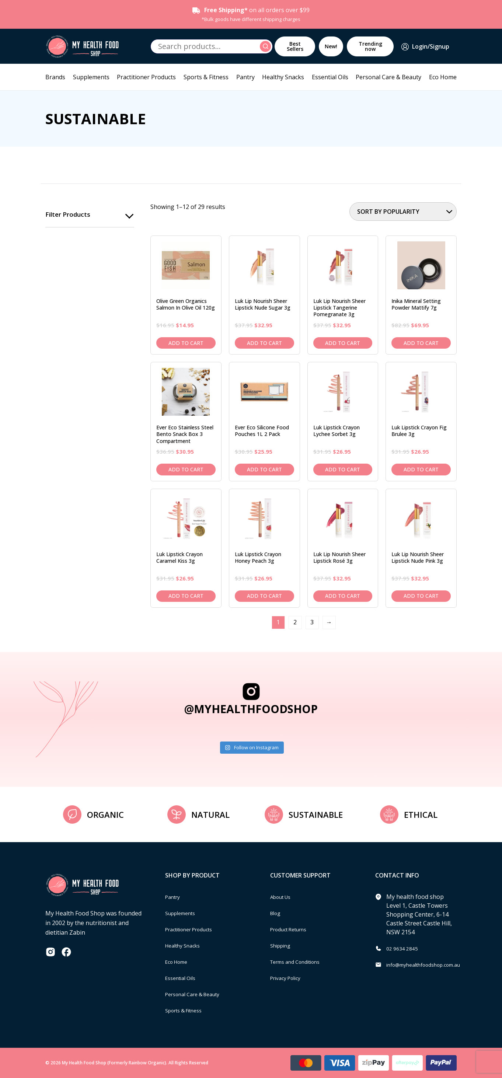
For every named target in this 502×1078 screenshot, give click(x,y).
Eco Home (443, 77)
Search (266, 46)
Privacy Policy (288, 978)
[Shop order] (403, 211)
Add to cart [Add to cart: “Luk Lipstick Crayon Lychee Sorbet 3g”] (342, 469)
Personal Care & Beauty (388, 77)
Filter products (69, 214)
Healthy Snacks (283, 77)
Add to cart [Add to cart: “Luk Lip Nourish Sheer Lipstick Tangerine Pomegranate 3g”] (342, 342)
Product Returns (293, 929)
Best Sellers (295, 46)
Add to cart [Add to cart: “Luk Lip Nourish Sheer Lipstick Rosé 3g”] (342, 595)
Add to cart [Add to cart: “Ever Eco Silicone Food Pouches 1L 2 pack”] (264, 469)
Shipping (282, 945)
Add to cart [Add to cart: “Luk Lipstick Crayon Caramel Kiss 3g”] (185, 595)
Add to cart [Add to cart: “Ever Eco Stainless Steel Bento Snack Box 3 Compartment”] (185, 469)
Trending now (370, 46)
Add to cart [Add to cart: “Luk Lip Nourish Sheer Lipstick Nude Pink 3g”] (421, 595)
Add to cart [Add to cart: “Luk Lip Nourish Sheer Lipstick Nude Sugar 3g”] (264, 342)
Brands (55, 77)
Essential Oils (330, 77)
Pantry (245, 77)
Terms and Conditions (300, 961)
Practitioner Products (146, 77)
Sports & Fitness (206, 77)
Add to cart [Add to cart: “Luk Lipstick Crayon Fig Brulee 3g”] (421, 469)
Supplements (91, 77)
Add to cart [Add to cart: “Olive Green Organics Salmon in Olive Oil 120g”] (185, 342)
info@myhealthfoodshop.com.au (431, 964)
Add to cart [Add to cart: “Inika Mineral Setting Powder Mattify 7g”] (421, 342)
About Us (283, 897)
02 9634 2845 (404, 948)
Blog (276, 913)
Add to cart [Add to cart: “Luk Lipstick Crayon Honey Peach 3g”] (264, 595)
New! (331, 46)
